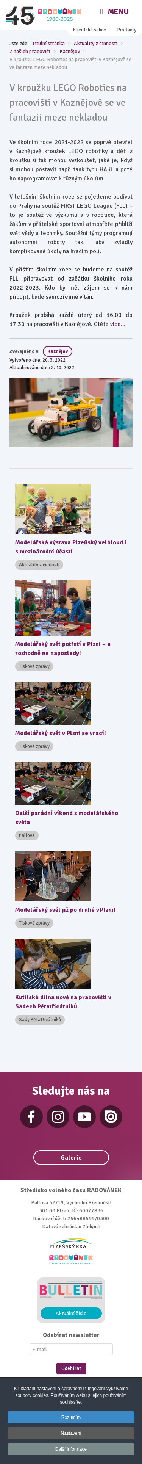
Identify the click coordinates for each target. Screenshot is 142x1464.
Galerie (71, 1157)
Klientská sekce (89, 30)
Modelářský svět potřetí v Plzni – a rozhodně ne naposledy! (63, 648)
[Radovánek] (44, 15)
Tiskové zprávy (34, 666)
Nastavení (71, 1433)
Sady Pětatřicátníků (40, 1020)
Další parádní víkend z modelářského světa (66, 817)
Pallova (27, 835)
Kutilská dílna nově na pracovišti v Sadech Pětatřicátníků (63, 1002)
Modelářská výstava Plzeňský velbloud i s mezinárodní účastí (70, 547)
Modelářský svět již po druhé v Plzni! (65, 910)
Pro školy (126, 30)
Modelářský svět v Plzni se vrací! (60, 733)
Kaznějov (57, 351)
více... (117, 324)
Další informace (71, 1449)
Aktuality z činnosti (39, 565)
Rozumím (71, 1417)
